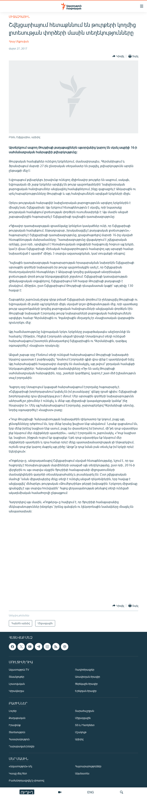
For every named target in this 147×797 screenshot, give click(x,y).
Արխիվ (79, 739)
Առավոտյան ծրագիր (87, 676)
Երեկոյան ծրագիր (85, 690)
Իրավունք (15, 725)
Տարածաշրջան (84, 710)
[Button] (118, 56)
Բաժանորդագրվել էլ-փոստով (26, 780)
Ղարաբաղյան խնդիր (21, 746)
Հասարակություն (19, 739)
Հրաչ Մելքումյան (19, 41)
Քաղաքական (17, 718)
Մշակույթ (80, 732)
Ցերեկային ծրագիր (86, 683)
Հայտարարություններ (88, 766)
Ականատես (82, 773)
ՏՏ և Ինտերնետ (85, 725)
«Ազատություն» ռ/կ (20, 766)
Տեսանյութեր (16, 676)
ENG (90, 792)
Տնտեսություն (17, 732)
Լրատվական (17, 683)
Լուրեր (12, 710)
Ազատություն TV (19, 669)
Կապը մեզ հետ (18, 773)
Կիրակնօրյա (16, 690)
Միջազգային (19, 16)
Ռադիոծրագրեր (84, 669)
